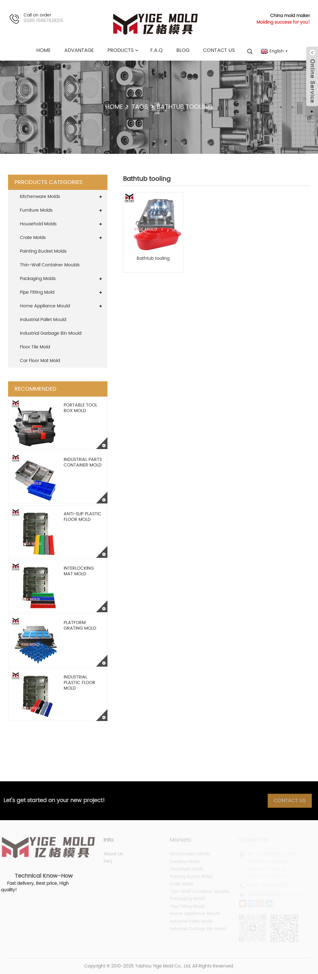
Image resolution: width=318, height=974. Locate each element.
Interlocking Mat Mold (79, 571)
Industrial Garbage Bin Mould (50, 333)
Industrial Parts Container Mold (83, 462)
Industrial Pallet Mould (43, 319)
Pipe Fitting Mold (37, 292)
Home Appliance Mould (45, 306)
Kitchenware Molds (40, 196)
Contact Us (294, 801)
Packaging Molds (38, 278)
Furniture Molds (36, 210)
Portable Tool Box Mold (80, 408)
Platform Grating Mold (80, 625)
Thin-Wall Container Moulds (50, 265)
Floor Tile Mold (35, 347)
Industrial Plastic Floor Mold (79, 682)
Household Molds (38, 223)
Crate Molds (33, 237)
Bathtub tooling (153, 258)
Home (114, 107)
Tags (140, 107)
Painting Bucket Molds (43, 251)
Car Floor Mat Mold (40, 360)
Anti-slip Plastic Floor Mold (83, 516)
